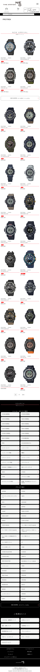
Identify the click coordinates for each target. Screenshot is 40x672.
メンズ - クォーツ (5, 447)
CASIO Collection (5, 525)
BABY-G (23, 584)
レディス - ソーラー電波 (7, 462)
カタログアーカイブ (6, 642)
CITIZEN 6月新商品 (26, 414)
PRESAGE (24, 575)
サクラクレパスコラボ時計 (7, 481)
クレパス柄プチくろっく (7, 542)
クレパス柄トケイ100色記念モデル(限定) (9, 537)
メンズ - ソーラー (25, 447)
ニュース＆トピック (29, 648)
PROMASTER (5, 584)
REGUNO (24, 598)
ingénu (23, 496)
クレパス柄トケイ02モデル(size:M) (9, 530)
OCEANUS (24, 515)
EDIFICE (23, 506)
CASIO (3, 476)
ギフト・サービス (26, 636)
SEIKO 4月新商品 (25, 428)
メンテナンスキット (6, 593)
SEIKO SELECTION (6, 561)
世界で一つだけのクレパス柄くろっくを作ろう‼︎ (29, 531)
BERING (4, 589)
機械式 (23, 452)
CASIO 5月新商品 (5, 423)
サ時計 (23, 547)
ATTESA (23, 491)
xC (22, 542)
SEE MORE (20, 98)
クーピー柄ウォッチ (6, 547)
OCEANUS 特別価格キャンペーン (9, 467)
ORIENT (3, 520)
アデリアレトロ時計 (26, 476)
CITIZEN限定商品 (25, 438)
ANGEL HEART (5, 515)
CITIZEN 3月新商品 (6, 433)
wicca (3, 502)
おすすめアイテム (10, 648)
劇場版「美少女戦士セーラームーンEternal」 (29, 482)
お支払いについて (26, 620)
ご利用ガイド (29, 654)
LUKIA (3, 598)
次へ (23, 394)
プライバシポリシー (26, 631)
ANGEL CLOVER (25, 511)
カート (18, 10)
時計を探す (29, 651)
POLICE (23, 589)
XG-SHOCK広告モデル (26, 443)
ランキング (10, 654)
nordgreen (24, 570)
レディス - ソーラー (26, 457)
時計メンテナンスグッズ (27, 467)
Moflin (3, 443)
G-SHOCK (24, 551)
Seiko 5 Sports (5, 575)
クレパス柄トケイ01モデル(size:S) (29, 525)
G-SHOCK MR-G (5, 556)
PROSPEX (4, 579)
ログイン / (6, 10)
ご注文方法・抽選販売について (9, 620)
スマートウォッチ (25, 462)
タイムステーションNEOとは (10, 657)
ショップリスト (10, 651)
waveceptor (24, 502)
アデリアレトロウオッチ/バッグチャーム (9, 497)
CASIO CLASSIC (25, 520)
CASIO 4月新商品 (5, 428)
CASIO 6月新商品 (5, 418)
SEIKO (3, 472)
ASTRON (4, 491)
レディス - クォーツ (6, 457)
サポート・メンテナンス (7, 636)
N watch (3, 511)
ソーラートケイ (5, 566)
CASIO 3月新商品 (25, 433)
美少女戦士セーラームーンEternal (29, 561)
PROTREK (24, 579)
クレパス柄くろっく (26, 536)
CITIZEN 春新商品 (6, 414)
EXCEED (4, 506)
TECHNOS (4, 570)
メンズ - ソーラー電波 (6, 452)
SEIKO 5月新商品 (25, 423)
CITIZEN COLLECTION (7, 551)
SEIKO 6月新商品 (25, 418)
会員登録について (26, 625)
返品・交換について (6, 625)
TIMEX (23, 565)
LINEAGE (24, 593)
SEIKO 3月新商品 (5, 438)
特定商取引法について (7, 631)
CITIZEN (23, 472)
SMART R (24, 556)
